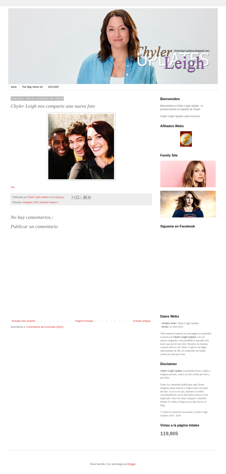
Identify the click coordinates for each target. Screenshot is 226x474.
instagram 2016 (30, 202)
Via (13, 187)
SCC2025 (53, 87)
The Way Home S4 (32, 87)
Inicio (14, 87)
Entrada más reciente (23, 321)
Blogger (131, 464)
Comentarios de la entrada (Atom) (44, 327)
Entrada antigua (142, 321)
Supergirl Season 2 (48, 202)
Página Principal (84, 321)
